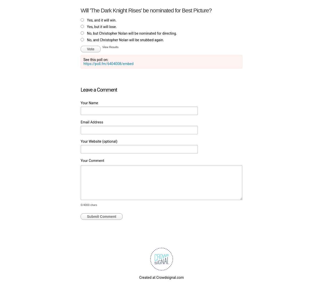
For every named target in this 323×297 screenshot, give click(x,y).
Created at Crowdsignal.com (161, 277)
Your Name (89, 103)
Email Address (92, 122)
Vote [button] (90, 49)
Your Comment (92, 161)
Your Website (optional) (99, 141)
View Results (110, 47)
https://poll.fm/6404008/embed (108, 64)
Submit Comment (101, 217)
